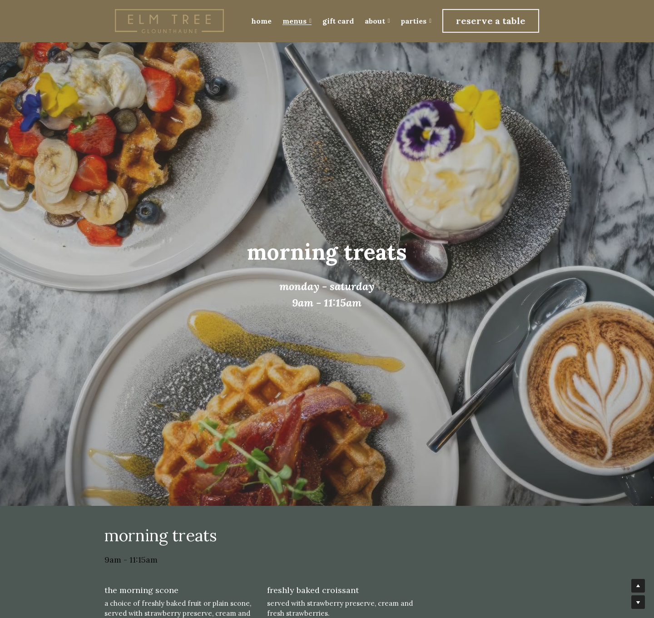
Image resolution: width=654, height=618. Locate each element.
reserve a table (490, 20)
